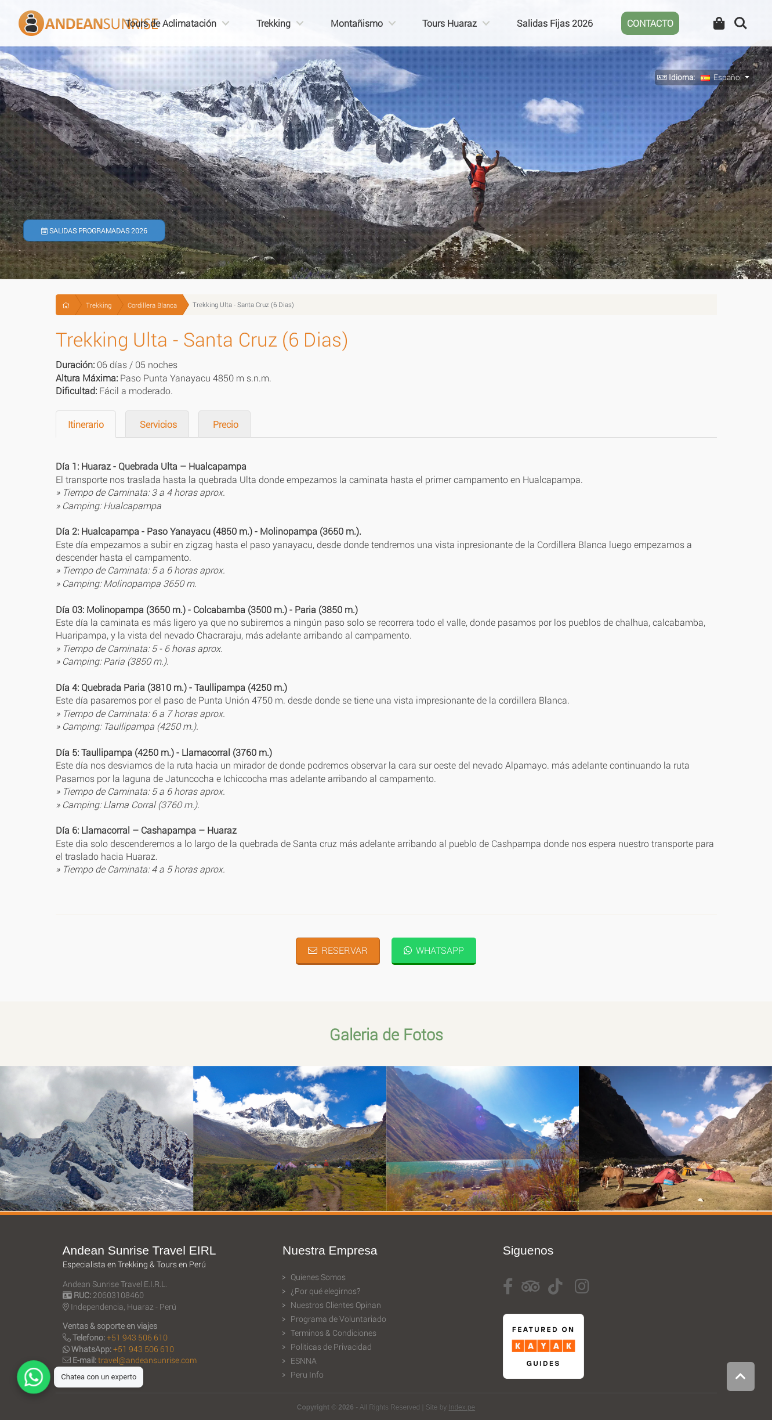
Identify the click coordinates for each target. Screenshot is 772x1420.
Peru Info (307, 1374)
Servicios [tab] (157, 424)
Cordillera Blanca (152, 305)
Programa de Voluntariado (338, 1319)
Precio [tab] (224, 424)
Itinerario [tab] (86, 424)
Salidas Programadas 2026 (94, 230)
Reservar (338, 950)
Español (721, 77)
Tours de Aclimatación (170, 23)
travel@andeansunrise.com (147, 1359)
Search (740, 23)
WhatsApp (434, 950)
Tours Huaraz (449, 23)
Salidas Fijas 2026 (555, 23)
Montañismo (357, 23)
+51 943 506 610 (137, 1337)
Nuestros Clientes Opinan (336, 1305)
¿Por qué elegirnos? (325, 1291)
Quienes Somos (318, 1277)
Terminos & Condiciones (333, 1333)
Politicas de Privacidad (331, 1347)
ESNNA (304, 1361)
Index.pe (462, 1407)
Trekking (273, 23)
